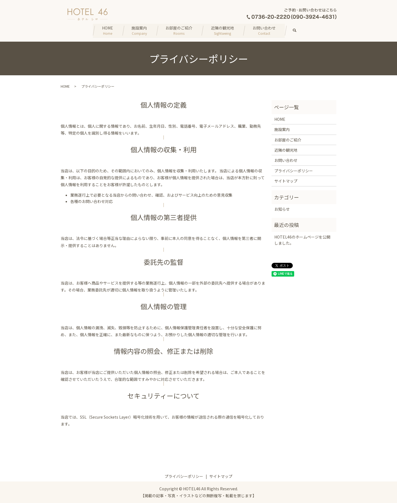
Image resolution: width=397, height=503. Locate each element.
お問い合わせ (265, 30)
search (301, 30)
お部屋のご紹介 (178, 30)
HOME (105, 30)
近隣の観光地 (223, 30)
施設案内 (138, 30)
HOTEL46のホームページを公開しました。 (302, 239)
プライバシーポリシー (293, 170)
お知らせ (282, 209)
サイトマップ (285, 180)
